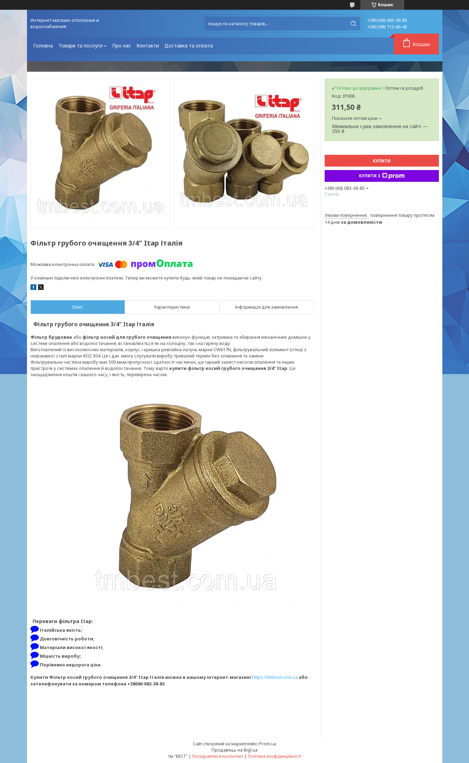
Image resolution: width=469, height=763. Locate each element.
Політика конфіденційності (274, 756)
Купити (381, 161)
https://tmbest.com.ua (275, 677)
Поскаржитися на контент (217, 756)
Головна (43, 45)
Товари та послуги (80, 45)
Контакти (147, 45)
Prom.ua (267, 743)
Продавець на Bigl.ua (234, 750)
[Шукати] (353, 23)
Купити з (382, 176)
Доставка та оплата (188, 45)
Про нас (121, 45)
